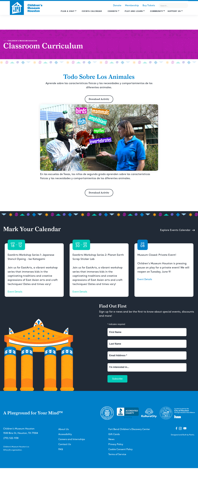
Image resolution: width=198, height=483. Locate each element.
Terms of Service (117, 454)
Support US (174, 11)
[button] (69, 12)
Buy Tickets (149, 5)
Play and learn (134, 11)
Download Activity (99, 99)
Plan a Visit (67, 11)
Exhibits (112, 11)
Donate (117, 5)
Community (156, 11)
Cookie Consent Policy (120, 449)
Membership (132, 5)
